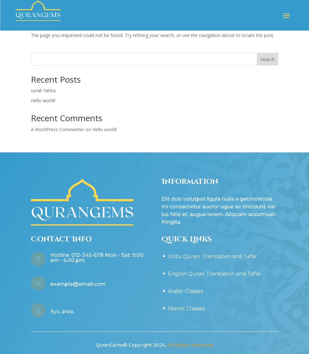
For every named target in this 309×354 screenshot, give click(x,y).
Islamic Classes (186, 308)
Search (267, 59)
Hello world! (43, 100)
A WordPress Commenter (57, 129)
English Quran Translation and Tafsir (214, 274)
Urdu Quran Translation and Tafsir (212, 256)
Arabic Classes (185, 291)
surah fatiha (43, 90)
